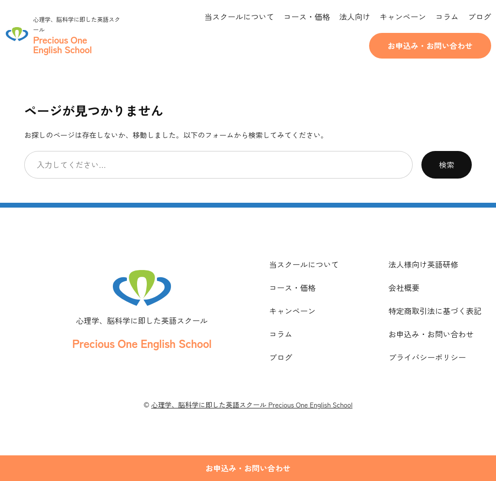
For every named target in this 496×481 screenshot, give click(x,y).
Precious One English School (141, 342)
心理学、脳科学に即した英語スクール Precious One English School (251, 404)
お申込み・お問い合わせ (430, 45)
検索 (446, 164)
